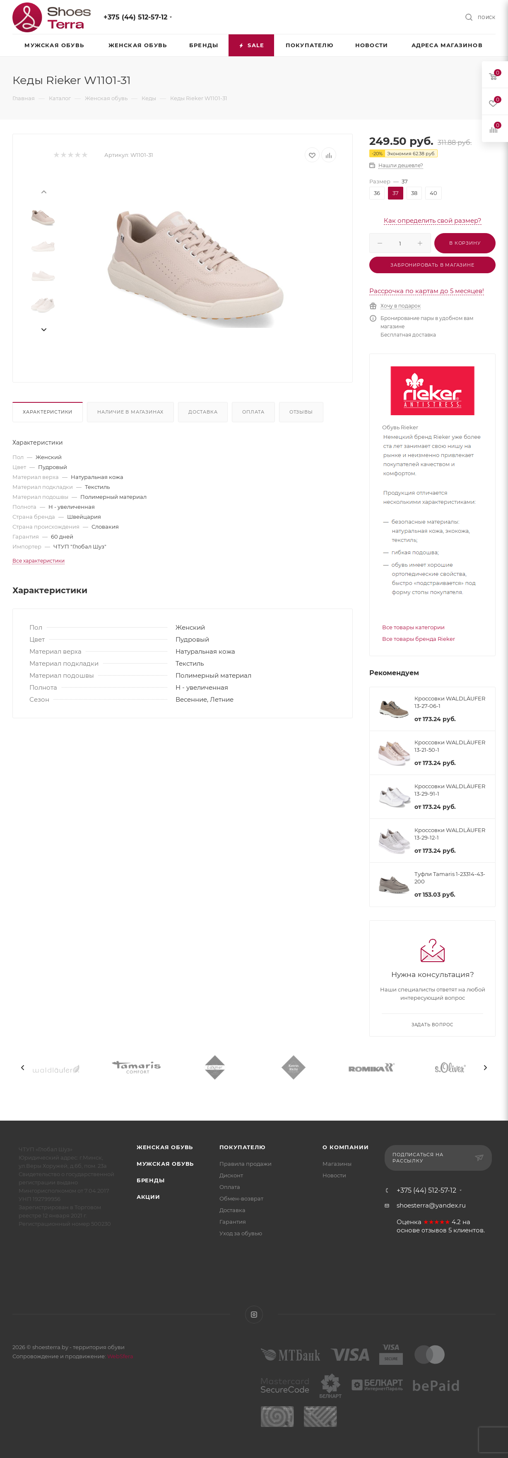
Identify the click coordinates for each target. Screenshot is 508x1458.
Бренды (151, 1180)
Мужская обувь (165, 1163)
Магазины (337, 1163)
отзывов (434, 1230)
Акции (148, 1196)
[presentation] (43, 191)
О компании (345, 1147)
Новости (334, 1175)
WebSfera (119, 1356)
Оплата (253, 412)
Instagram (254, 1314)
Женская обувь (165, 1147)
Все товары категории (413, 627)
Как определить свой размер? (433, 220)
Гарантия (232, 1221)
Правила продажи (245, 1163)
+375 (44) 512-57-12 (135, 17)
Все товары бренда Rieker (418, 638)
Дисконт (231, 1175)
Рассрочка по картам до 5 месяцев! (426, 291)
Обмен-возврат (241, 1198)
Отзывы (301, 412)
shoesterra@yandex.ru (431, 1205)
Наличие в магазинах (130, 412)
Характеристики (47, 412)
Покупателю (242, 1147)
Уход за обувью (240, 1233)
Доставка (202, 412)
